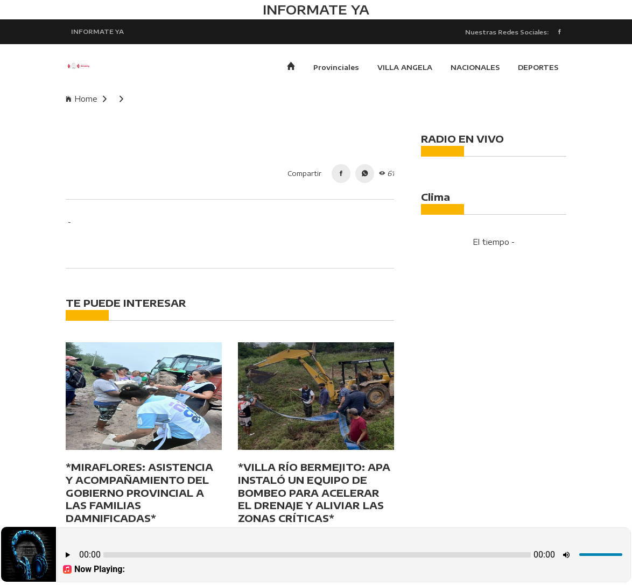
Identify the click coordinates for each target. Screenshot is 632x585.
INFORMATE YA (97, 31)
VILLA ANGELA (404, 67)
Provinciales (336, 67)
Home (86, 98)
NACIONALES (475, 67)
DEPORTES (538, 67)
